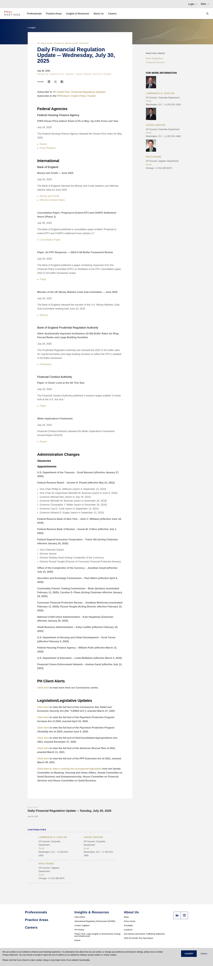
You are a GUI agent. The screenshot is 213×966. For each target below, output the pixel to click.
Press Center (129, 921)
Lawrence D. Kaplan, (62, 74)
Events (77, 940)
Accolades (128, 925)
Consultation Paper (50, 239)
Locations (128, 930)
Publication (46, 364)
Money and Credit (49, 196)
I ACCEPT (188, 954)
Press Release (48, 148)
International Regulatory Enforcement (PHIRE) (94, 921)
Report (43, 144)
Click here (43, 758)
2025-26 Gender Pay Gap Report (138, 938)
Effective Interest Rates (52, 200)
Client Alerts (79, 917)
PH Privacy (79, 930)
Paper (43, 279)
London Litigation (82, 925)
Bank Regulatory (154, 58)
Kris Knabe (104, 74)
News (126, 917)
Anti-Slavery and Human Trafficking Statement (144, 934)
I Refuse (203, 954)
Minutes (44, 315)
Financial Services (155, 62)
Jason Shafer (84, 74)
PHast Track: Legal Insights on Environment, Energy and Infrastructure (97, 935)
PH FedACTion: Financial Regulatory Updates (63, 43)
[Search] (207, 13)
